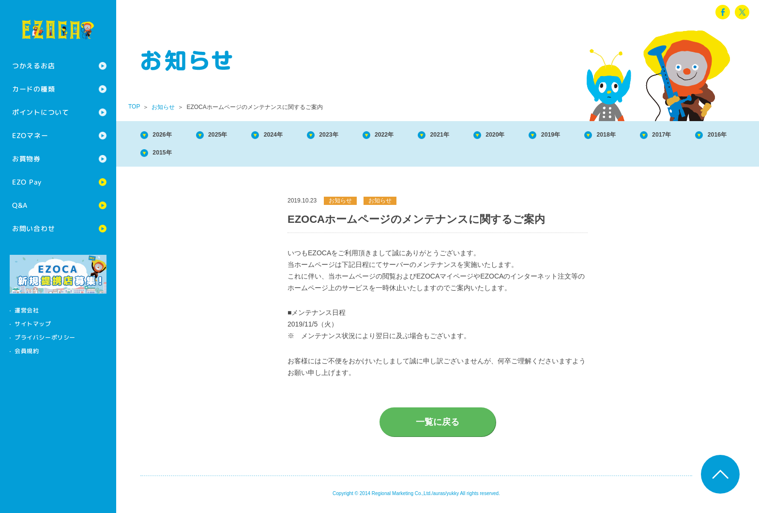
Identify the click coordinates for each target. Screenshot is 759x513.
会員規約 (27, 351)
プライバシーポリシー (45, 337)
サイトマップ (33, 324)
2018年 (677, 135)
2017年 (167, 155)
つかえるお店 (33, 65)
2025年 (231, 135)
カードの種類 (33, 88)
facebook (722, 12)
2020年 (549, 135)
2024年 (294, 135)
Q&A (20, 205)
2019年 (613, 135)
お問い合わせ (33, 228)
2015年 (294, 155)
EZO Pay (27, 182)
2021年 (486, 135)
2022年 (422, 135)
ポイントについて (40, 112)
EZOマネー (30, 135)
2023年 (358, 135)
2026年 (167, 135)
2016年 (231, 155)
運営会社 (27, 310)
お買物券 (26, 158)
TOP (134, 106)
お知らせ (163, 107)
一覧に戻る (437, 426)
